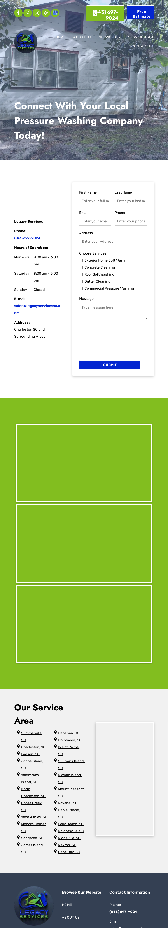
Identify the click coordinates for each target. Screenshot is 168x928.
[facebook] (18, 13)
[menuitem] (57, 37)
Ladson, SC (30, 754)
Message (86, 299)
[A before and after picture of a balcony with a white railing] (84, 543)
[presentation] (97, 340)
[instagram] (37, 13)
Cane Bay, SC (69, 852)
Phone (120, 213)
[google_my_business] (55, 13)
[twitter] (27, 13)
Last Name (123, 192)
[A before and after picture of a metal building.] (84, 463)
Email (83, 213)
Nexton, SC (67, 845)
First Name (88, 192)
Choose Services (92, 253)
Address (86, 233)
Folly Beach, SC (71, 824)
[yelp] (46, 13)
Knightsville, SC (71, 831)
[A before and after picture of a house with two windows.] (84, 624)
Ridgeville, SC (69, 838)
